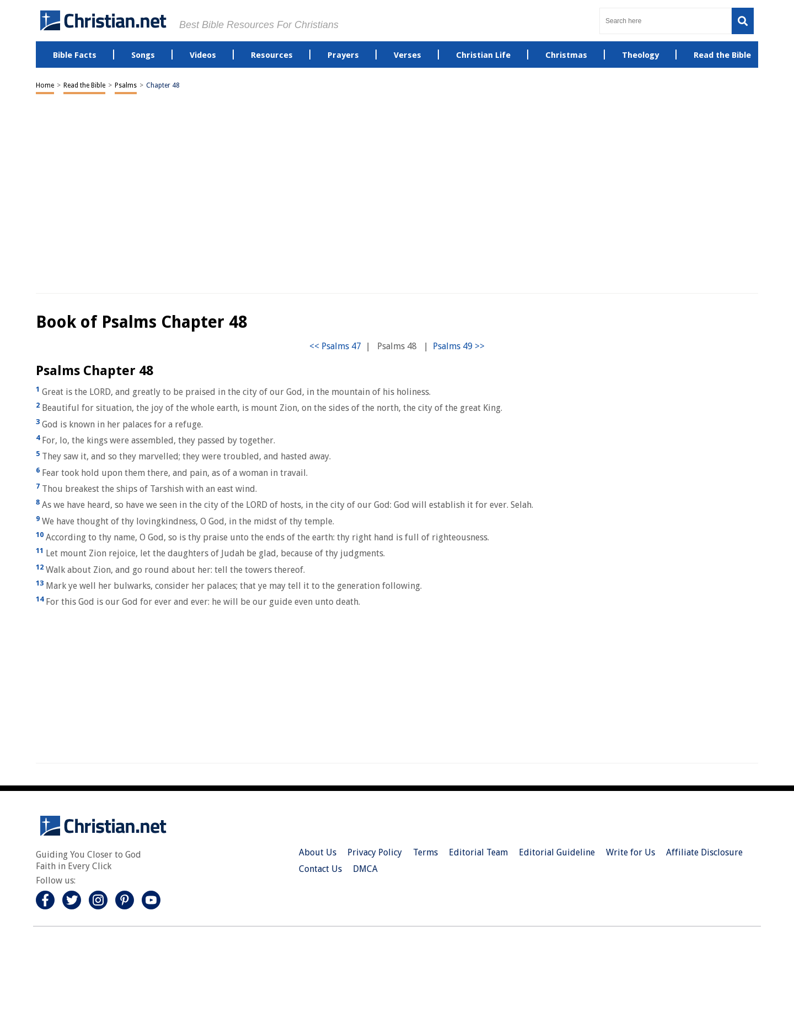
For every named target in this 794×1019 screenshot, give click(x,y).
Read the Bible (84, 85)
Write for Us (630, 852)
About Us (317, 852)
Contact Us (320, 869)
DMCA (365, 869)
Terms (425, 852)
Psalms (126, 85)
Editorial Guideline (557, 852)
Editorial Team (478, 852)
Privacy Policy (374, 852)
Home (45, 85)
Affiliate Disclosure (704, 852)
